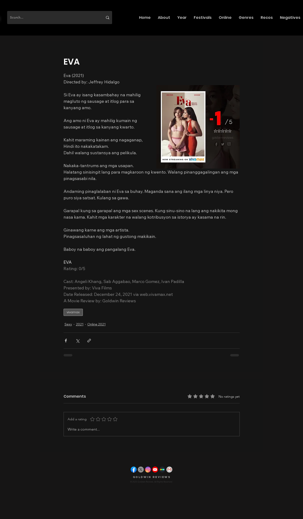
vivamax (73, 312)
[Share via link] (89, 340)
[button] (164, 17)
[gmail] (169, 470)
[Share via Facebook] (66, 340)
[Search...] (53, 17)
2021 (80, 324)
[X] (141, 470)
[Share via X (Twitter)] (77, 340)
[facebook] (134, 470)
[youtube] (155, 470)
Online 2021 (96, 324)
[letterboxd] (162, 470)
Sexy (68, 324)
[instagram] (148, 470)
